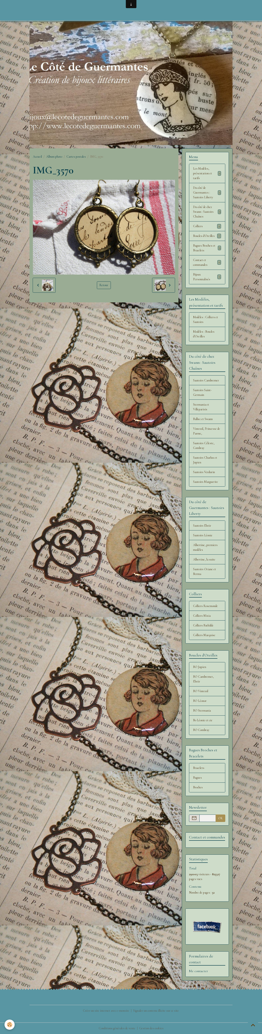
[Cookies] (10, 1025)
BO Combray (201, 730)
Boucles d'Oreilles (207, 236)
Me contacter (198, 971)
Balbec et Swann (203, 419)
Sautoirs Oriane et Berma (204, 571)
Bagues (197, 778)
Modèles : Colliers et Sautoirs (205, 319)
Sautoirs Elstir (202, 526)
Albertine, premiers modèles (205, 547)
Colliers (207, 226)
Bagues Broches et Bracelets (207, 248)
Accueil (37, 157)
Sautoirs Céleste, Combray (203, 445)
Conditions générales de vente (117, 1028)
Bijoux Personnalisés (207, 277)
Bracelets (198, 768)
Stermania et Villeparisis (201, 407)
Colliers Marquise (204, 635)
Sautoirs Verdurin (204, 472)
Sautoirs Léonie (202, 535)
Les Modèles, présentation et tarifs (207, 173)
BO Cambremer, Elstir (203, 679)
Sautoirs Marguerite (205, 482)
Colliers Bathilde (203, 625)
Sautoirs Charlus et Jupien (205, 460)
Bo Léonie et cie (202, 720)
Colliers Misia (202, 616)
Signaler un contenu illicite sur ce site (156, 1011)
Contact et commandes (207, 262)
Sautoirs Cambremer (206, 380)
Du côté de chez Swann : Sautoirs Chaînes (207, 211)
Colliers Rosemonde (205, 606)
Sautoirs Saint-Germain (202, 392)
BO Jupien (199, 667)
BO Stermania (202, 710)
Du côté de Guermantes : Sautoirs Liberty (207, 192)
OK (220, 818)
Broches (198, 787)
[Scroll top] (253, 1025)
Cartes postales (76, 157)
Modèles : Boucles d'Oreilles (203, 334)
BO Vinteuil (200, 691)
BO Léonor (200, 701)
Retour (103, 285)
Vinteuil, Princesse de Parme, (206, 431)
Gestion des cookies (151, 1028)
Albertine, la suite (204, 559)
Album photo (54, 157)
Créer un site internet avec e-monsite (106, 1011)
